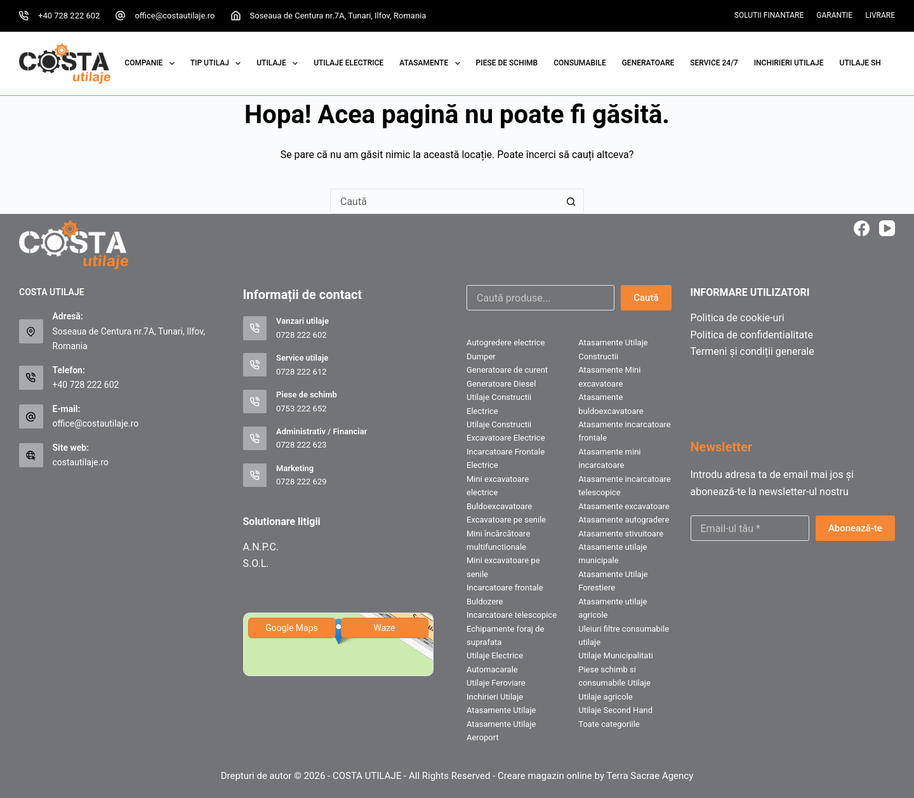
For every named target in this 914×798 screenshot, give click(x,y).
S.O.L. (256, 563)
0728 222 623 (301, 444)
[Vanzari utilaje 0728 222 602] (255, 328)
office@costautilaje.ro (175, 15)
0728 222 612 (301, 371)
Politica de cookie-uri (738, 318)
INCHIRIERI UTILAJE (789, 62)
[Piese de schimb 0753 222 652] (255, 402)
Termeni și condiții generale (752, 351)
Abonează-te (855, 528)
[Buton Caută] (571, 201)
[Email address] (750, 528)
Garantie (834, 15)
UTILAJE (279, 63)
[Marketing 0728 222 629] (255, 475)
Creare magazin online (545, 775)
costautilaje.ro (81, 462)
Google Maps (291, 628)
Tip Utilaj (218, 63)
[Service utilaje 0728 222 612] (255, 365)
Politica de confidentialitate (752, 335)
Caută (645, 297)
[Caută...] (444, 201)
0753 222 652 (301, 408)
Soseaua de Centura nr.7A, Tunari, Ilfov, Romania (338, 15)
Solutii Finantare (769, 15)
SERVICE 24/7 (714, 62)
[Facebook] (862, 228)
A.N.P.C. (261, 547)
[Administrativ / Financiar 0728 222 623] (255, 439)
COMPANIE (151, 63)
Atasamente (432, 63)
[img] (338, 644)
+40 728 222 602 (69, 15)
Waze (384, 628)
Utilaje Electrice (348, 62)
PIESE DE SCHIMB (507, 62)
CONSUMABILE (579, 62)
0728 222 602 (301, 335)
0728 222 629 (301, 481)
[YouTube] (887, 228)
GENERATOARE (648, 62)
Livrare (880, 15)
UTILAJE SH (860, 62)
